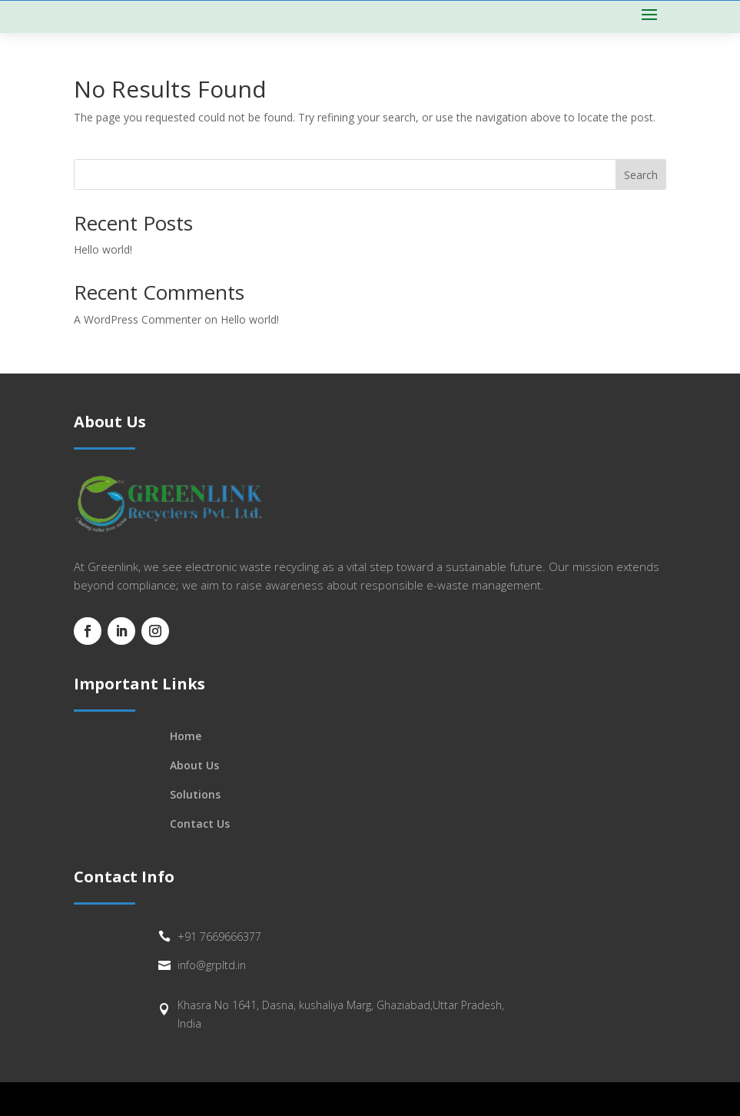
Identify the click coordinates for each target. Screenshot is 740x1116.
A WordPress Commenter (137, 319)
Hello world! (103, 249)
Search (641, 175)
